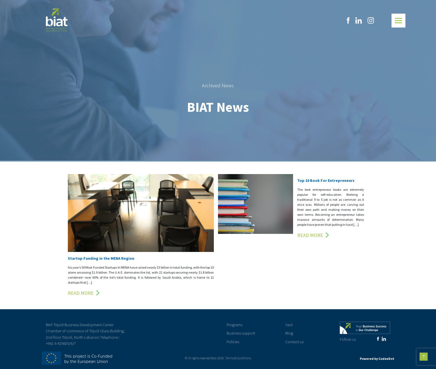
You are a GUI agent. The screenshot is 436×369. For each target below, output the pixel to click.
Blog (289, 333)
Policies (233, 341)
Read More (81, 293)
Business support (241, 333)
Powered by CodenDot (377, 358)
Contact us (294, 341)
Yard (289, 324)
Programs (234, 324)
